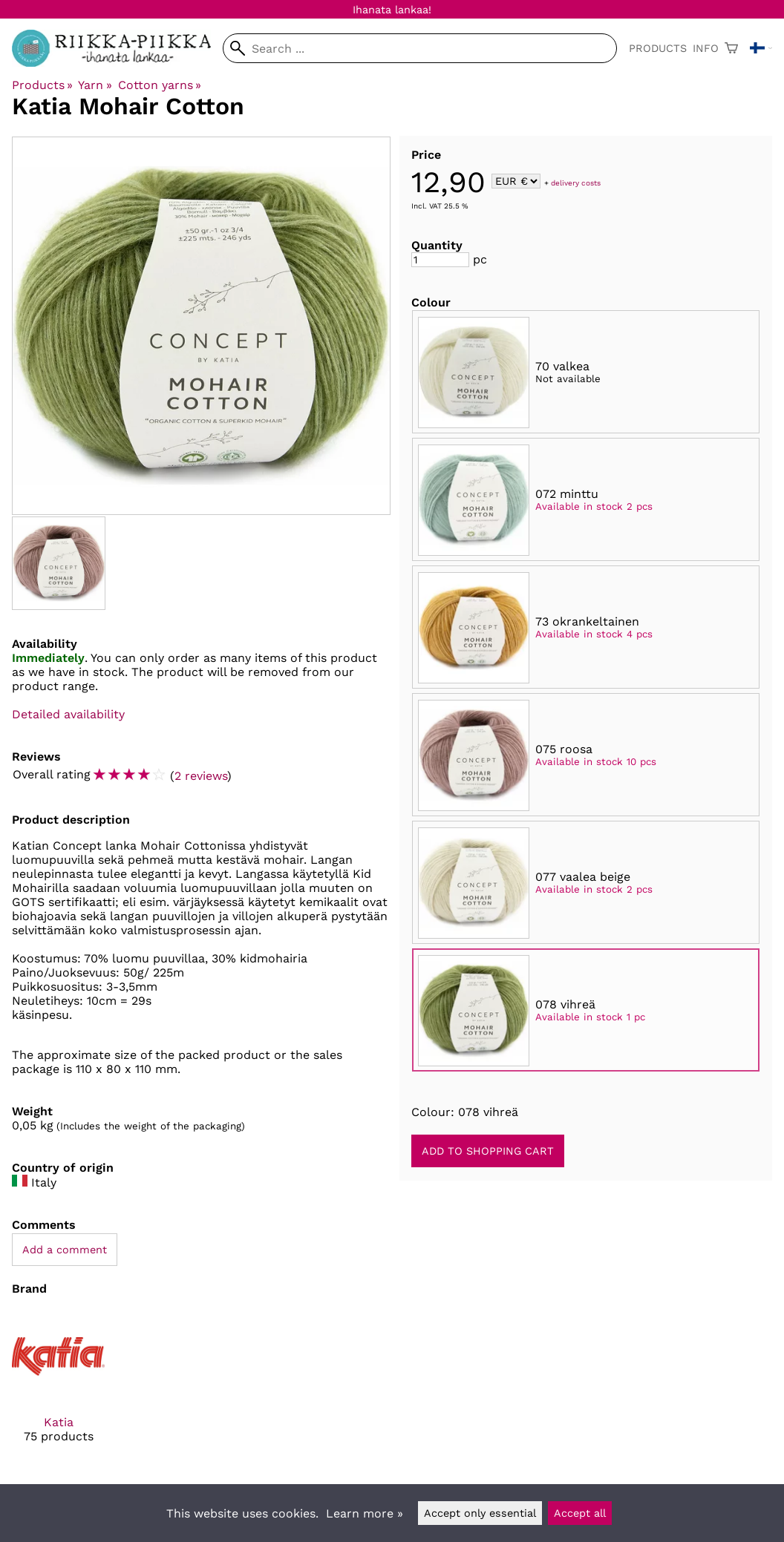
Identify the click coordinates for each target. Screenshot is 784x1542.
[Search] (420, 48)
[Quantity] (440, 259)
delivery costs (576, 182)
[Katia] (58, 1389)
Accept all (580, 1513)
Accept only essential (480, 1513)
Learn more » (364, 1513)
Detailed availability (68, 714)
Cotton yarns (159, 85)
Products (658, 48)
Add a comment (64, 1250)
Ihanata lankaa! (392, 10)
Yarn (94, 85)
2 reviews (200, 776)
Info (706, 48)
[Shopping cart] (731, 48)
